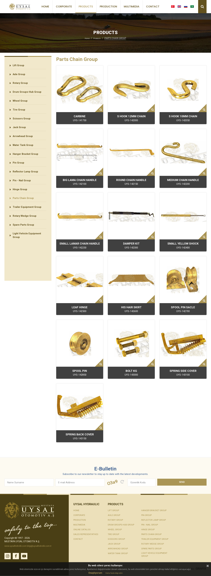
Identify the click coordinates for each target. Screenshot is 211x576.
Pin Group (19, 170)
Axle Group (20, 75)
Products (86, 6)
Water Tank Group (24, 151)
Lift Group (19, 65)
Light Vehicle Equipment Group (28, 249)
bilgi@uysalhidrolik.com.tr (42, 546)
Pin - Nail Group (22, 190)
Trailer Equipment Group (28, 218)
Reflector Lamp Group (27, 180)
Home (45, 6)
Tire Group (20, 113)
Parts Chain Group (24, 209)
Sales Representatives (87, 534)
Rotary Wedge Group (26, 228)
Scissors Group (22, 123)
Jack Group (20, 132)
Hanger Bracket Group (27, 161)
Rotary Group (21, 84)
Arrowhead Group (24, 142)
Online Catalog (82, 529)
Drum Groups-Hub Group (28, 94)
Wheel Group (21, 104)
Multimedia (131, 6)
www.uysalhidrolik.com (16, 546)
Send (182, 482)
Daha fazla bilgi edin (114, 573)
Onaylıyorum (95, 573)
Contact (152, 6)
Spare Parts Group (24, 237)
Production (108, 6)
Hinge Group (21, 199)
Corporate (64, 6)
